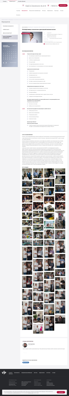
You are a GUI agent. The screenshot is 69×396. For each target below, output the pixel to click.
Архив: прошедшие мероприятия (7, 37)
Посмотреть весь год (13, 62)
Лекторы (44, 10)
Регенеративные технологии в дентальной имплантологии (23, 19)
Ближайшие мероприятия (8, 25)
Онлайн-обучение (21, 1)
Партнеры (56, 10)
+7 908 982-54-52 (54, 5)
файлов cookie (30, 392)
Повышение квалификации (34, 10)
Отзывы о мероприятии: (28, 341)
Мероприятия (24, 10)
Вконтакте (25, 362)
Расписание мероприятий (50, 385)
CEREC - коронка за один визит (26, 381)
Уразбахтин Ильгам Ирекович (51, 36)
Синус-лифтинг (23, 385)
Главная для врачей (5, 19)
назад (26, 27)
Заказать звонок (63, 5)
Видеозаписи (50, 10)
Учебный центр (12, 1)
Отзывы (61, 10)
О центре (18, 10)
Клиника (4, 1)
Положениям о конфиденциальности (14, 392)
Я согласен (61, 392)
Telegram (32, 362)
